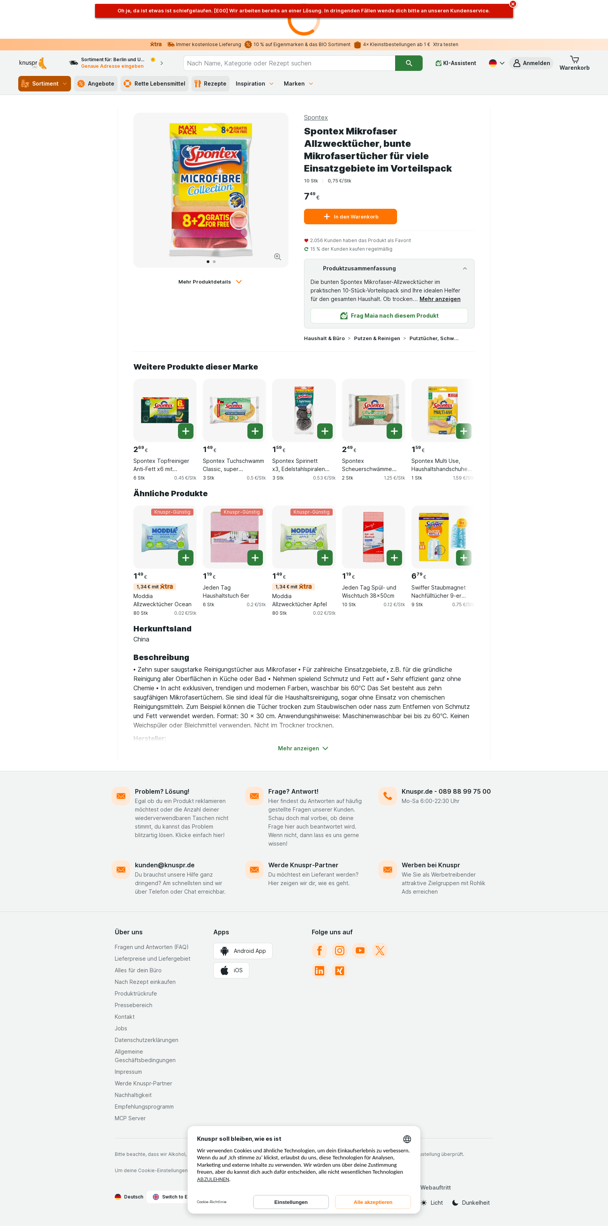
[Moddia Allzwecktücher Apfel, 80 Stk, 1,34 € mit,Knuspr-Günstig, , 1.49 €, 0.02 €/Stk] (303, 537)
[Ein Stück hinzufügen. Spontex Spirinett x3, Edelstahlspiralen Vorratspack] (325, 431)
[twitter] (380, 950)
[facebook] (319, 950)
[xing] (339, 970)
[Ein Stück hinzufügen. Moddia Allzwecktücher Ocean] (185, 558)
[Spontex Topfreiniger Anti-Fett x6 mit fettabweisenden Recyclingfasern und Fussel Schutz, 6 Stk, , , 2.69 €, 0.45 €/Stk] (165, 410)
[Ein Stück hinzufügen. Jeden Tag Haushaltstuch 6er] (255, 558)
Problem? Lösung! (162, 791)
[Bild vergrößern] (277, 257)
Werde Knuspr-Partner (303, 865)
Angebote (95, 84)
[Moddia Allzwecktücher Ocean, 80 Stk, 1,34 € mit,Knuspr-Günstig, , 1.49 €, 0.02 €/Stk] (165, 537)
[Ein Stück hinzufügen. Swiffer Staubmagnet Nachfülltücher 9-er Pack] (464, 558)
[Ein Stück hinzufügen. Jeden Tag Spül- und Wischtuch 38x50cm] (394, 558)
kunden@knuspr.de (165, 865)
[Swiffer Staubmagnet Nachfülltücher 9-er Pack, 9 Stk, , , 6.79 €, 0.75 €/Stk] (443, 537)
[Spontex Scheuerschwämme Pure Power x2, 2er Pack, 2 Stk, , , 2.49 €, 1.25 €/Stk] (373, 410)
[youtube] (360, 950)
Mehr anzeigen (440, 299)
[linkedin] (319, 970)
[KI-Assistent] (456, 63)
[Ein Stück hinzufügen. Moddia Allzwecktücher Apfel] (325, 558)
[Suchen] (409, 63)
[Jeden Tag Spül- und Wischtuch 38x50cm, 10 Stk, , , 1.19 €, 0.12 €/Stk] (373, 537)
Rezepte (210, 84)
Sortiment (44, 84)
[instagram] (339, 950)
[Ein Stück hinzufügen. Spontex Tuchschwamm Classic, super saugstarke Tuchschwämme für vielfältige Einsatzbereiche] (255, 431)
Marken (299, 83)
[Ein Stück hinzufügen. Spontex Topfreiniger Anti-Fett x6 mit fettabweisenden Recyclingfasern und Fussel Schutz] (185, 431)
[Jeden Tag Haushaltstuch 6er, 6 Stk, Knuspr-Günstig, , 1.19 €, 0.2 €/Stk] (234, 537)
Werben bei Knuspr (431, 865)
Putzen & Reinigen (377, 338)
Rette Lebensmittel (154, 84)
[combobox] (289, 63)
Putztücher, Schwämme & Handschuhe (434, 338)
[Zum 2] (214, 261)
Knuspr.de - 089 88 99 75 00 (446, 791)
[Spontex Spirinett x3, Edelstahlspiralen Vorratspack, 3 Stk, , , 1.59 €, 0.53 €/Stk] (303, 410)
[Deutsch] (496, 63)
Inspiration (255, 83)
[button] (531, 63)
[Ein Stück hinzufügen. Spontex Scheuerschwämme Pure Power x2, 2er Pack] (394, 431)
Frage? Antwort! (293, 791)
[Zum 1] (208, 261)
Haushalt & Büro (324, 338)
